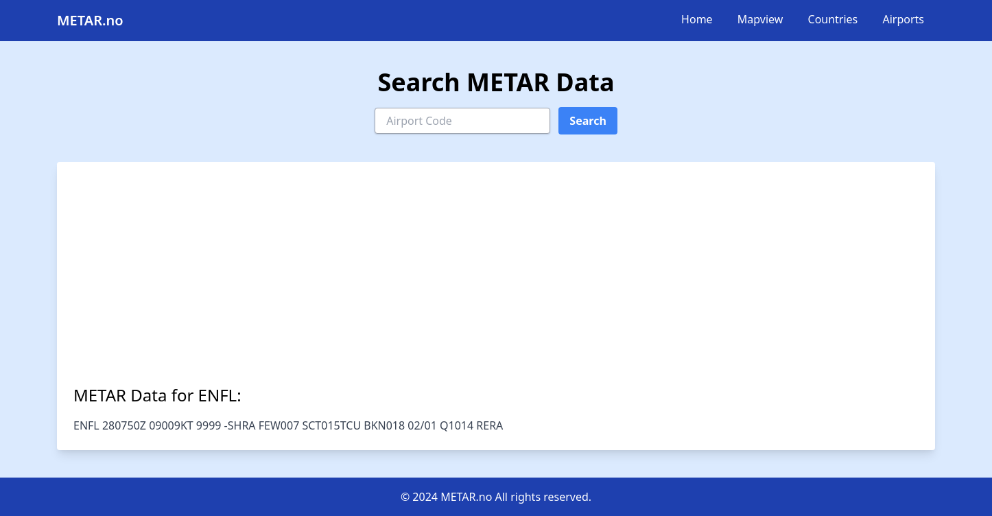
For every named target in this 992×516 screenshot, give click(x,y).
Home (697, 19)
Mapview (760, 19)
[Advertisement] (496, 281)
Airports (903, 19)
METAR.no (90, 20)
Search (587, 120)
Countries (833, 19)
